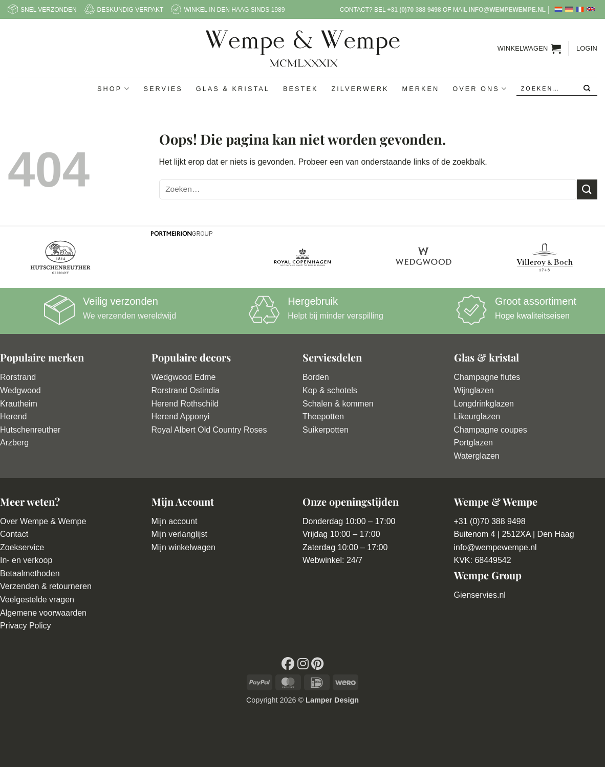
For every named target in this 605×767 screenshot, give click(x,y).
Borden (315, 377)
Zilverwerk (359, 89)
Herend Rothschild (185, 403)
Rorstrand (18, 377)
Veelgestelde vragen (37, 599)
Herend (13, 416)
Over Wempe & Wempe (43, 521)
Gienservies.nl (480, 595)
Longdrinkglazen (484, 403)
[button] (529, 48)
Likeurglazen (477, 416)
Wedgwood (20, 390)
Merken (420, 89)
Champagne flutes (487, 377)
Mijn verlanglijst (179, 534)
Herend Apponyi (181, 416)
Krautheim (18, 403)
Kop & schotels (329, 390)
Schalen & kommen (338, 403)
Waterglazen (477, 456)
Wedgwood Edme (184, 377)
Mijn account (175, 521)
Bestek (300, 89)
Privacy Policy (25, 625)
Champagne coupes (490, 429)
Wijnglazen (474, 390)
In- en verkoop (26, 560)
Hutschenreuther (30, 429)
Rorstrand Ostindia (186, 390)
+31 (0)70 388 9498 (414, 9)
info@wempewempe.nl (507, 9)
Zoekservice (22, 547)
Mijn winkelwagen (183, 547)
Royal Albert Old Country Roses (209, 429)
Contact (14, 534)
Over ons (480, 89)
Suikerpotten (325, 429)
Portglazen (473, 442)
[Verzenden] (587, 89)
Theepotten (323, 416)
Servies (163, 89)
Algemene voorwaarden (43, 612)
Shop (113, 89)
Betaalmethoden (30, 573)
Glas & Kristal (233, 89)
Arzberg (14, 442)
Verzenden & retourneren (46, 586)
